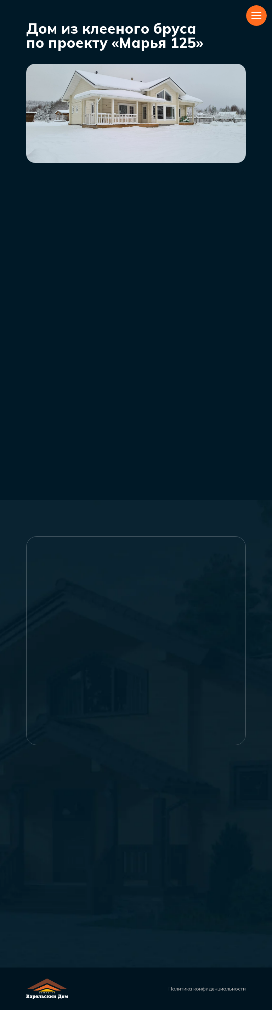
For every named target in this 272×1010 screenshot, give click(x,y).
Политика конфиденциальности (207, 989)
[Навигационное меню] (256, 15)
